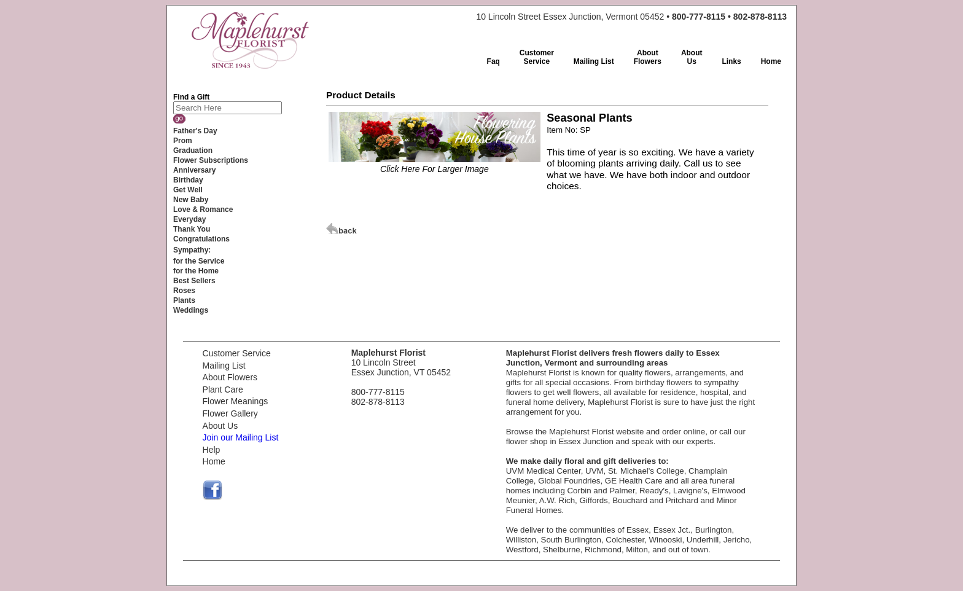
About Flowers (230, 377)
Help (211, 450)
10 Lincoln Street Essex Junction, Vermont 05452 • (631, 17)
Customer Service (237, 353)
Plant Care (223, 389)
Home (214, 461)
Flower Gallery (230, 413)
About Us (220, 426)
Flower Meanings (235, 401)
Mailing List (224, 365)
